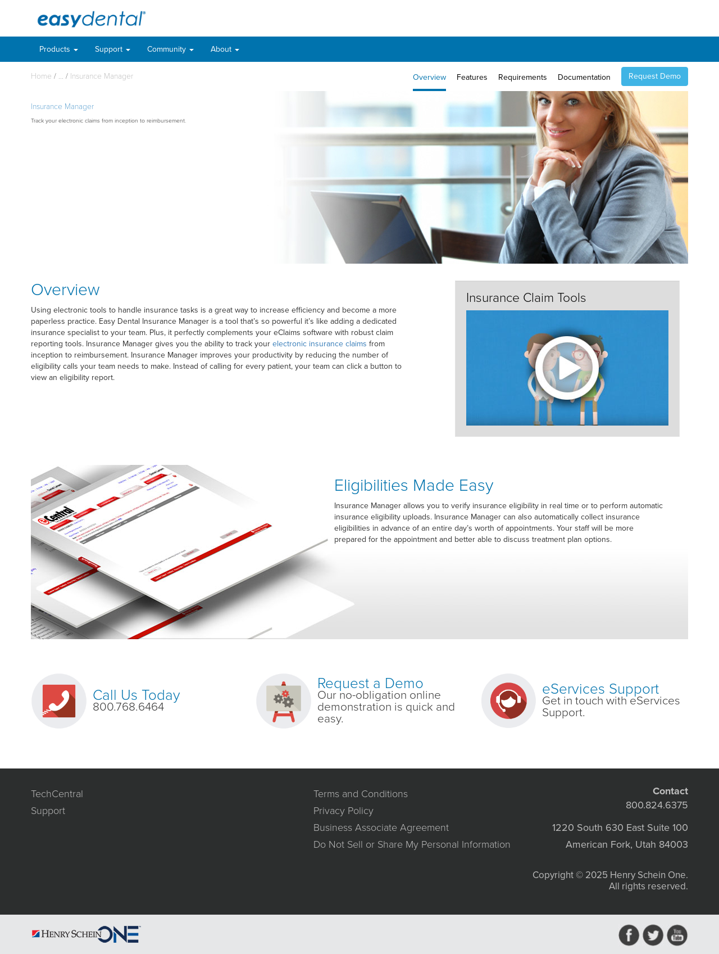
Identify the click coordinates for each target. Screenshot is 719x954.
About (225, 49)
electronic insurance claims (319, 344)
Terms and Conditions (360, 794)
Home (41, 76)
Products (58, 49)
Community (170, 49)
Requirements (522, 77)
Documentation (584, 77)
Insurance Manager (101, 76)
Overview (429, 77)
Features (472, 77)
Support (112, 49)
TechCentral (57, 794)
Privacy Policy (343, 810)
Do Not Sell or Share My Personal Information (412, 844)
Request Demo (655, 76)
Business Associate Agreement (381, 827)
